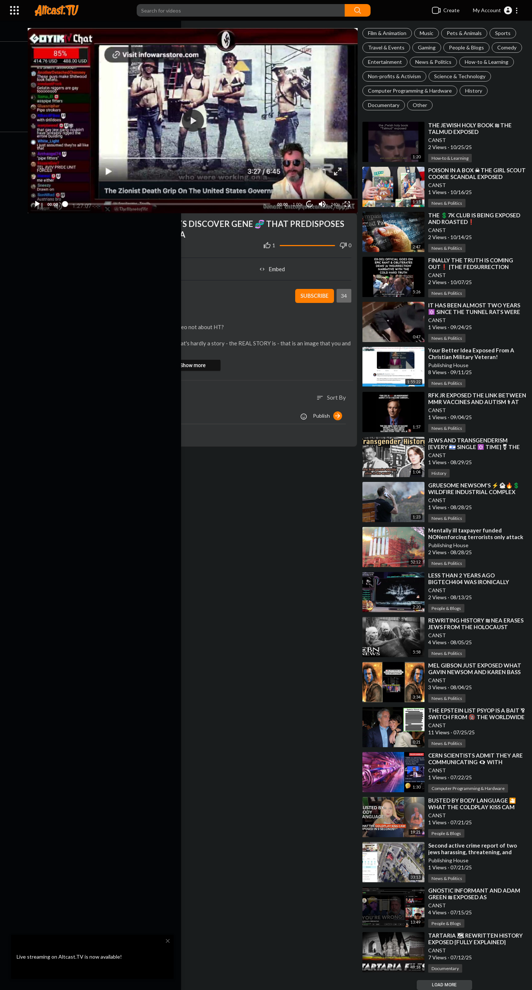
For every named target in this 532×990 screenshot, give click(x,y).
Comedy (509, 47)
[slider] (172, 201)
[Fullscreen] (348, 200)
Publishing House (450, 365)
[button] (495, 10)
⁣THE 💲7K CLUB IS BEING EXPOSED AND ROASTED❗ (476, 218)
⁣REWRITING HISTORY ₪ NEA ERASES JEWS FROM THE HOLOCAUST (478, 623)
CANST (439, 140)
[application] (197, 119)
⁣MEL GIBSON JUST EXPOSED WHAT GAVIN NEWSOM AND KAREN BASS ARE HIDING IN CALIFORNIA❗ (477, 672)
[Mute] (323, 200)
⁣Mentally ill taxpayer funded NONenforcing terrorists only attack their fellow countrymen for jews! (477, 537)
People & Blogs (468, 47)
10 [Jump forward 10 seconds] (311, 201)
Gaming (429, 47)
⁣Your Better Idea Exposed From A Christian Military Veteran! (473, 353)
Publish (329, 412)
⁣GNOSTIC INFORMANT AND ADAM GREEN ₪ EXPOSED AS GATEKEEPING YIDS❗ (476, 897)
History (475, 90)
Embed (275, 265)
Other (422, 105)
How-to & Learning (489, 62)
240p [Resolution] (336, 201)
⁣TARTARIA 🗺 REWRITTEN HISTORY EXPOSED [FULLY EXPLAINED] (477, 938)
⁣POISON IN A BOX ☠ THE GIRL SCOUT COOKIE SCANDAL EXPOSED (477, 173)
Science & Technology (462, 76)
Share (118, 265)
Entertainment (387, 62)
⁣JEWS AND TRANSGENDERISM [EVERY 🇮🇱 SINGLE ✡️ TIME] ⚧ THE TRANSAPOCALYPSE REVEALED (476, 447)
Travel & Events (388, 47)
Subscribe (315, 292)
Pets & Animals (466, 33)
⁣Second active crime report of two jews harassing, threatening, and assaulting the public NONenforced (476, 852)
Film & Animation (389, 33)
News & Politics (435, 62)
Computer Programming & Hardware (412, 90)
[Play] (44, 200)
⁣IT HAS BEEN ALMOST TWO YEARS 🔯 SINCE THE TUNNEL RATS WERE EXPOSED (476, 312)
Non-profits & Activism (396, 76)
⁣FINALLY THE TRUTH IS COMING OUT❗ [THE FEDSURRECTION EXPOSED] (472, 267)
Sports (505, 33)
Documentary (386, 105)
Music (429, 33)
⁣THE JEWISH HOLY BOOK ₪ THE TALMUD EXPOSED (472, 128)
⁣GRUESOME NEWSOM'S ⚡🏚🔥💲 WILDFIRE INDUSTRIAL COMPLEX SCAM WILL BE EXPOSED (476, 492)
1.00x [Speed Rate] (299, 201)
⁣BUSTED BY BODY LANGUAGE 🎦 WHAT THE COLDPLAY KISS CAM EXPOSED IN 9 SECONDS (474, 807)
